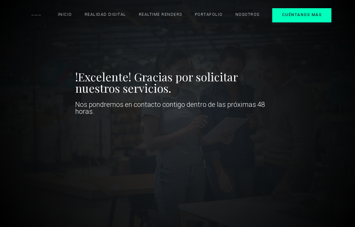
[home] (36, 15)
